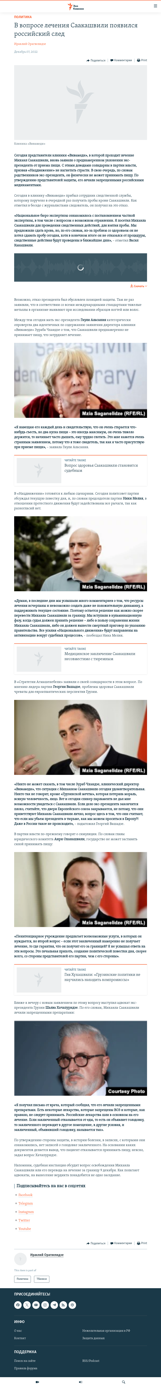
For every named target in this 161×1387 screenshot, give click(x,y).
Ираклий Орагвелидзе (30, 44)
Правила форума (25, 1368)
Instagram (26, 1212)
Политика (23, 17)
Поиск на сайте (25, 1361)
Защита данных (93, 1338)
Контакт (20, 1338)
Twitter (24, 1220)
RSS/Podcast (90, 1361)
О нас (18, 1330)
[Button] (95, 60)
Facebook (25, 1195)
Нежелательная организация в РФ (106, 1330)
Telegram (25, 1204)
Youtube (24, 1229)
